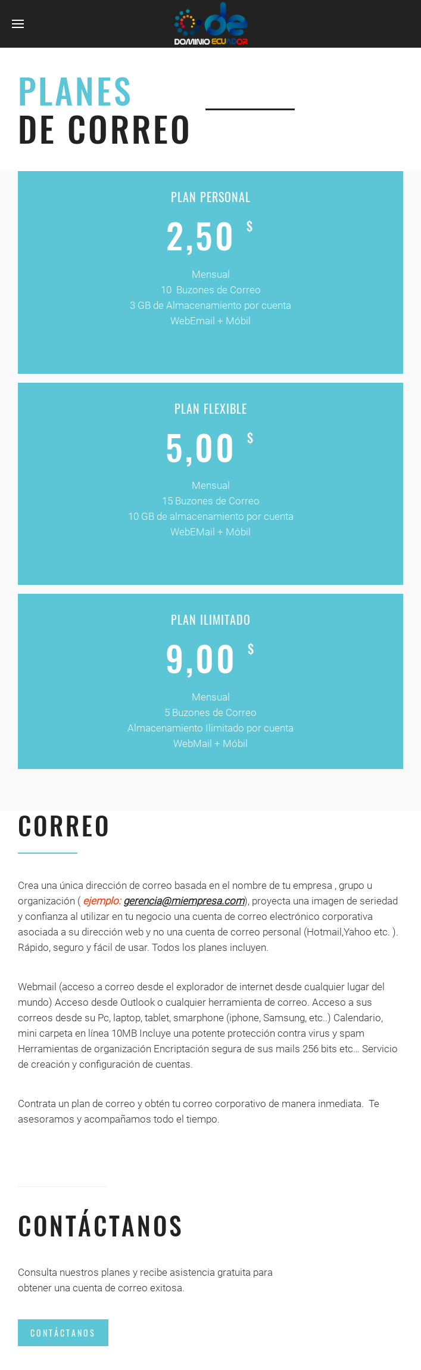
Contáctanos (63, 1332)
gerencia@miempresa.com (183, 901)
